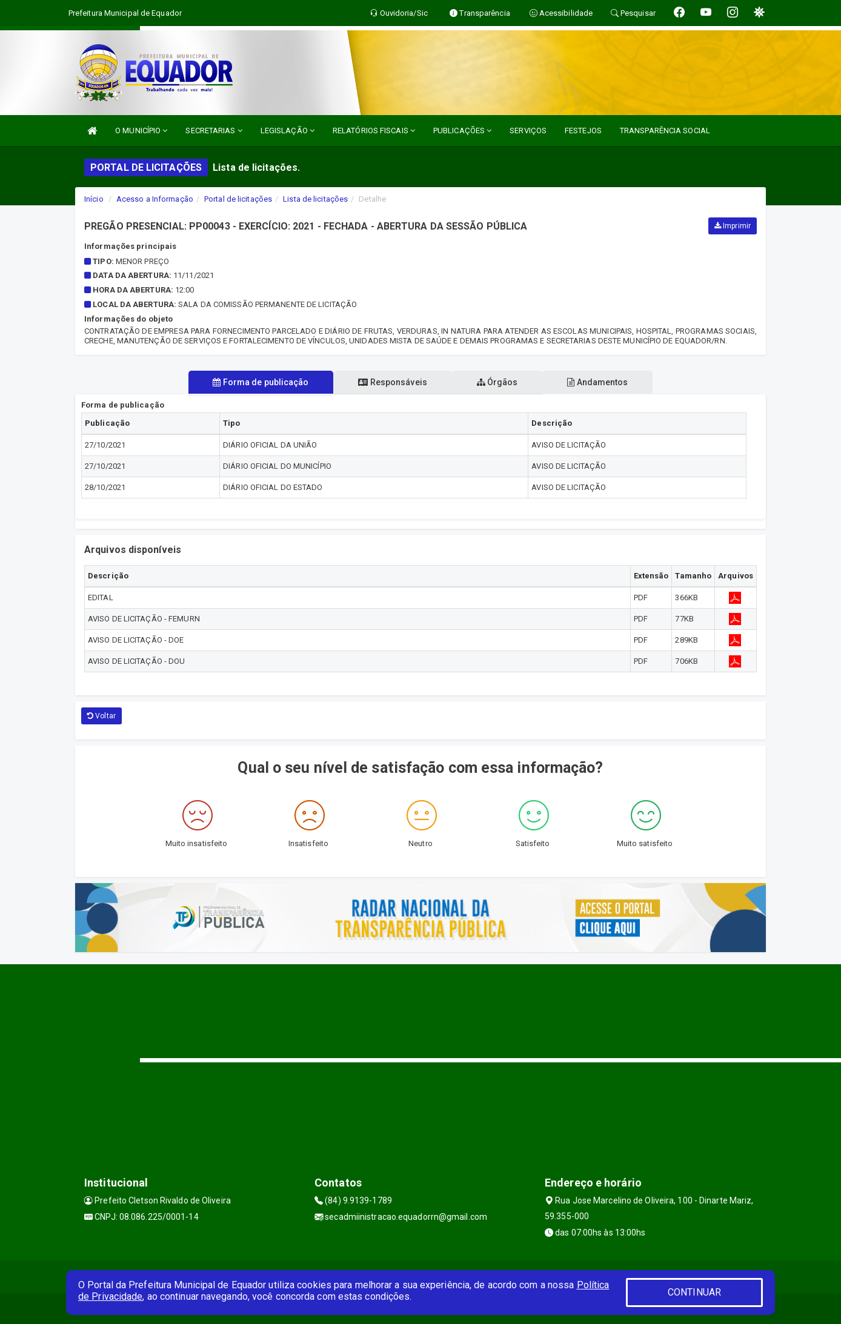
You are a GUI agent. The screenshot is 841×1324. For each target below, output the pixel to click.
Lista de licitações (315, 199)
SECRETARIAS (213, 130)
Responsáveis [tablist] (391, 382)
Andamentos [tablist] (600, 382)
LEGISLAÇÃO (287, 130)
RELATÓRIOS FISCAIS (374, 130)
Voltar (101, 716)
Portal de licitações (238, 199)
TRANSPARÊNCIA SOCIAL (665, 130)
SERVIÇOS (528, 130)
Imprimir (732, 226)
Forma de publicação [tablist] (259, 382)
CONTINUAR (694, 1292)
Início (94, 199)
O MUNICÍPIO (141, 130)
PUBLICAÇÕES (462, 130)
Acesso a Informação (154, 199)
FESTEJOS (583, 130)
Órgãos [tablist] (498, 382)
